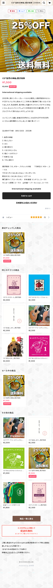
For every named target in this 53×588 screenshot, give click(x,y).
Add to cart (26, 196)
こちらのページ (12, 552)
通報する (48, 208)
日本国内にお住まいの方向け (26, 203)
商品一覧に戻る (26, 519)
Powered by (26, 566)
